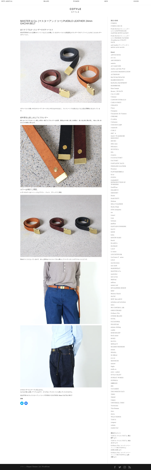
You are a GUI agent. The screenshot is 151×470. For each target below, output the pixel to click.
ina (112, 212)
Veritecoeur (114, 405)
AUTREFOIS (115, 74)
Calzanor (114, 97)
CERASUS (114, 105)
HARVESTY (115, 198)
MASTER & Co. (116, 271)
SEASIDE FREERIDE (118, 346)
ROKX (113, 338)
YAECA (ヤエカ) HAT (118, 435)
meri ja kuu (114, 277)
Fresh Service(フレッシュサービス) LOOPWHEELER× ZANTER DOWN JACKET (120, 31)
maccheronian (115, 263)
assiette (113, 63)
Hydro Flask (115, 207)
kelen (112, 235)
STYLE (75, 12)
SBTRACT (114, 344)
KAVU (113, 229)
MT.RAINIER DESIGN (118, 288)
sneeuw (113, 363)
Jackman (113, 221)
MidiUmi (113, 279)
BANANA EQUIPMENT (119, 83)
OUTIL (113, 318)
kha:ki (113, 240)
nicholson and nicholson (118, 302)
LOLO (113, 260)
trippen (113, 400)
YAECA (113, 419)
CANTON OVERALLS (118, 99)
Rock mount (114, 335)
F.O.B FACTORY (116, 157)
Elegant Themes (31, 466)
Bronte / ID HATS (117, 91)
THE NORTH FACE (117, 391)
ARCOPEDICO (116, 60)
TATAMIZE (115, 388)
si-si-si (113, 358)
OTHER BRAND (116, 316)
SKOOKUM (115, 360)
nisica (112, 305)
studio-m (113, 369)
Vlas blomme (115, 408)
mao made (114, 265)
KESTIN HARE (116, 237)
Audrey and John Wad (118, 69)
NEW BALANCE (116, 299)
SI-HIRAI (114, 355)
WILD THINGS (116, 416)
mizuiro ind (114, 285)
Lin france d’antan (117, 257)
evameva (113, 155)
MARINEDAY (115, 268)
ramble (113, 330)
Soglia (113, 366)
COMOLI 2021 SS (116, 26)
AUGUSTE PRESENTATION (120, 71)
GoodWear (114, 187)
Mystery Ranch (116, 293)
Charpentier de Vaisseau (119, 113)
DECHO (113, 141)
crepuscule (114, 127)
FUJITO (113, 177)
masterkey (114, 274)
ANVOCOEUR (116, 55)
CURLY (113, 130)
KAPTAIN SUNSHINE (118, 226)
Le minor (114, 251)
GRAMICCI (114, 190)
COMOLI (114, 23)
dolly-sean (114, 143)
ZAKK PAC (115, 428)
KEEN (113, 232)
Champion (114, 111)
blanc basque (115, 88)
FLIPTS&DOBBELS (117, 171)
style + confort (115, 372)
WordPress (45, 466)
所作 (112, 386)
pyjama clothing (116, 327)
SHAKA (113, 352)
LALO (113, 249)
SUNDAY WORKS (117, 377)
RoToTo (113, 341)
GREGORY (114, 193)
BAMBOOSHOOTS (117, 80)
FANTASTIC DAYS (117, 163)
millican (113, 282)
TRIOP (113, 397)
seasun (113, 349)
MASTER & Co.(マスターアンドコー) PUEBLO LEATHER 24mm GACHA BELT (46, 395)
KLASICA (114, 243)
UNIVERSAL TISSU (117, 402)
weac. (112, 411)
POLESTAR (115, 324)
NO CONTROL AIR (117, 307)
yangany (113, 422)
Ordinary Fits (115, 313)
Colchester (114, 122)
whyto (113, 414)
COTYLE (75, 8)
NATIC (113, 296)
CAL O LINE (115, 94)
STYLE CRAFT (116, 374)
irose (112, 218)
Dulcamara (114, 146)
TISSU (113, 394)
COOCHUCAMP (116, 125)
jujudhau (113, 223)
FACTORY (114, 160)
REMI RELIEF (115, 333)
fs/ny (112, 174)
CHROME (114, 116)
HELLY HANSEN (117, 204)
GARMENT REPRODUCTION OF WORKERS (118, 182)
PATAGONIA (115, 321)
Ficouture (114, 169)
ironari (113, 215)
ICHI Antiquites (116, 209)
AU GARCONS (116, 66)
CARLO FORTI (116, 102)
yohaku (113, 425)
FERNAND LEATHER (118, 166)
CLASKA (114, 119)
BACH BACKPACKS (118, 77)
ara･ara (113, 57)
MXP (112, 291)
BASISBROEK (115, 85)
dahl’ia (113, 133)
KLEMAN (114, 246)
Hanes (113, 195)
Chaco (113, 108)
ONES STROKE (116, 310)
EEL (112, 152)
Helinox (113, 201)
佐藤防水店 (114, 383)
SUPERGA (114, 380)
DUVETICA (115, 149)
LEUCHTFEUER (116, 254)
